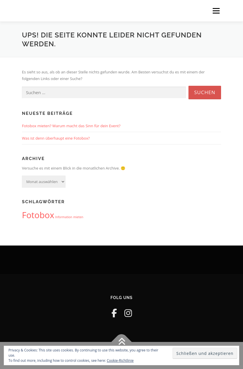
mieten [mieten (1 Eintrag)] (78, 217)
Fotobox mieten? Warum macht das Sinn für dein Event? (71, 125)
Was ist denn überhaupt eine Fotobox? (56, 138)
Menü (216, 10)
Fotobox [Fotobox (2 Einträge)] (38, 215)
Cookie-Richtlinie (120, 360)
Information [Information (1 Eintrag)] (63, 217)
